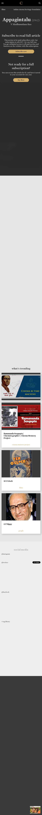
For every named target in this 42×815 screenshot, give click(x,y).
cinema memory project (21, 445)
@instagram (6, 554)
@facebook (5, 592)
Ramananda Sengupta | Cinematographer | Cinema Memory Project (20, 435)
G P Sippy (8, 524)
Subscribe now (21, 51)
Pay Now (21, 80)
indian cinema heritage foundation (27, 9)
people (21, 531)
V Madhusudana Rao (20, 24)
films (3, 9)
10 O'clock (8, 481)
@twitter (5, 562)
